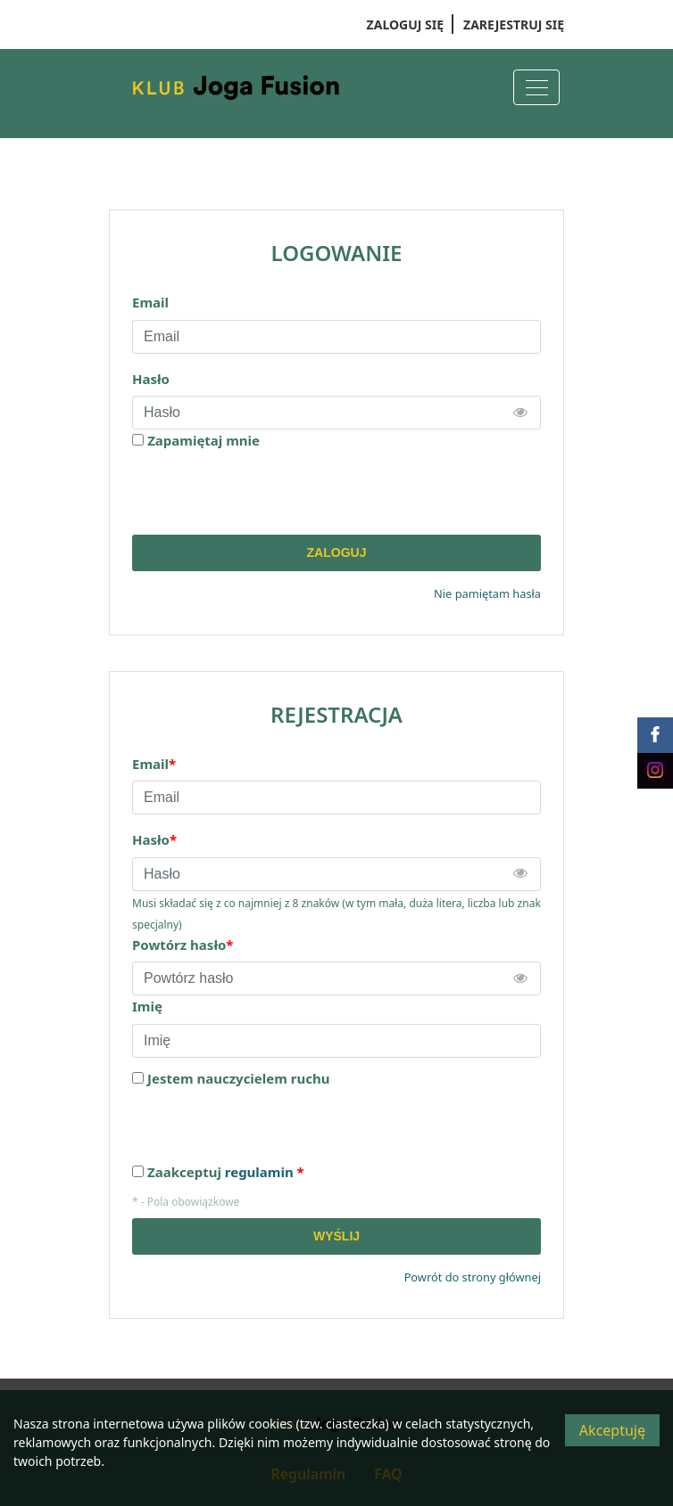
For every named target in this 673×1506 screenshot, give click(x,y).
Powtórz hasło (182, 945)
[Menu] (536, 87)
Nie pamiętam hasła (487, 593)
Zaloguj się (405, 24)
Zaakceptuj (225, 1172)
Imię (147, 1006)
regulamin (259, 1172)
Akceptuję (612, 1430)
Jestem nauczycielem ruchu (238, 1078)
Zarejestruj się (513, 24)
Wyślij (336, 1236)
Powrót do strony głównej (472, 1277)
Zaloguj (337, 552)
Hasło (151, 379)
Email (150, 302)
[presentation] (267, 493)
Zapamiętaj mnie (203, 440)
